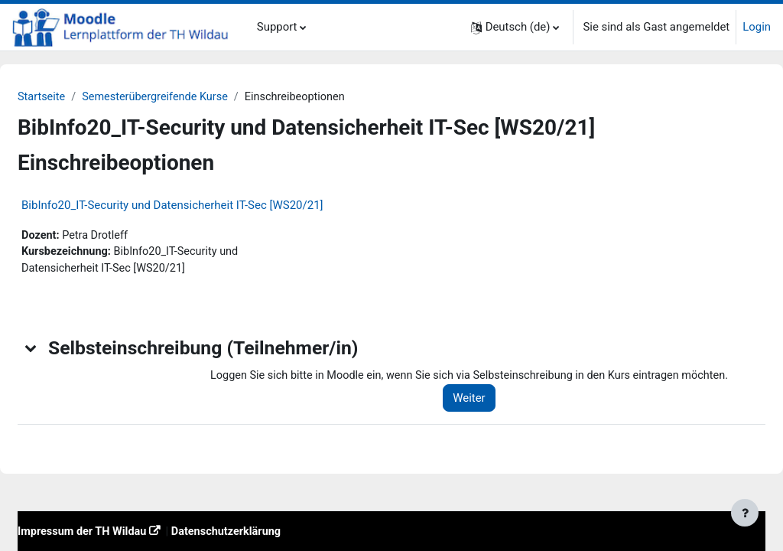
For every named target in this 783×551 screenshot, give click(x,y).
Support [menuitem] (277, 27)
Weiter (479, 418)
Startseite (78, 97)
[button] (515, 27)
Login (756, 27)
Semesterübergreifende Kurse (195, 97)
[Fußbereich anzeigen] (745, 513)
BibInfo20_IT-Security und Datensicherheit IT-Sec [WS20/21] (209, 205)
